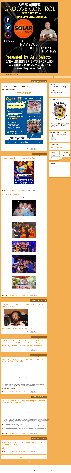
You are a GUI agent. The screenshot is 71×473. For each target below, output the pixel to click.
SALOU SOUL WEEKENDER (57, 147)
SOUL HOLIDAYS (35, 77)
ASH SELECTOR (62, 134)
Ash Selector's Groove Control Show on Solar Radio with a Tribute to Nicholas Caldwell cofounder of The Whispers (23, 342)
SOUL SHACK (13, 77)
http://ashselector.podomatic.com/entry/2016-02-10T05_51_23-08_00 (17, 328)
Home (21, 457)
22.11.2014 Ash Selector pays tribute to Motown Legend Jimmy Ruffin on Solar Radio (22, 360)
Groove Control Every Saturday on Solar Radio (19, 158)
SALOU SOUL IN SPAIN (11, 195)
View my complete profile (62, 136)
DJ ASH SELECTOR (47, 77)
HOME (5, 77)
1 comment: (22, 190)
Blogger (51, 470)
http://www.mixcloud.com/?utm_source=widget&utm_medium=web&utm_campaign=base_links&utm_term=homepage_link (24, 387)
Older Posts (43, 457)
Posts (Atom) (27, 461)
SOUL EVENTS (24, 77)
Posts (53, 155)
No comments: (22, 148)
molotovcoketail (40, 470)
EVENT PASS (24, 93)
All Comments (55, 158)
